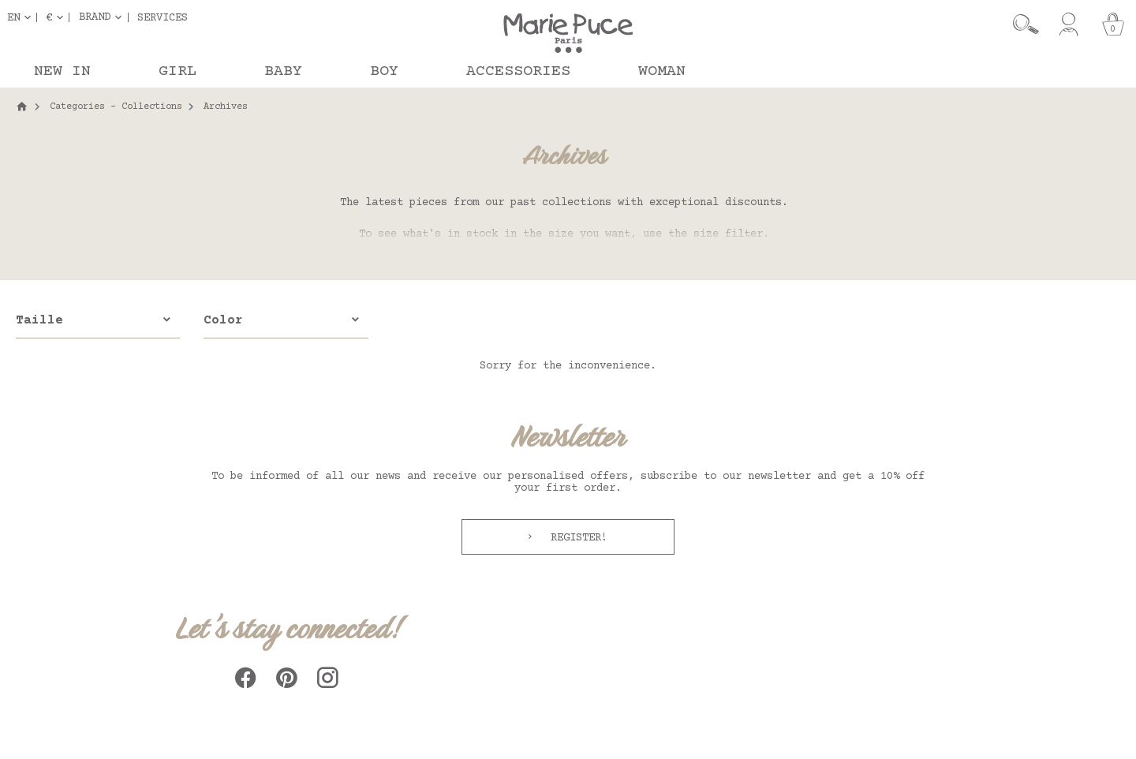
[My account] (1068, 24)
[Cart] (1113, 24)
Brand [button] (94, 17)
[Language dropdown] (22, 17)
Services (162, 17)
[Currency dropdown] (57, 17)
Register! (575, 538)
